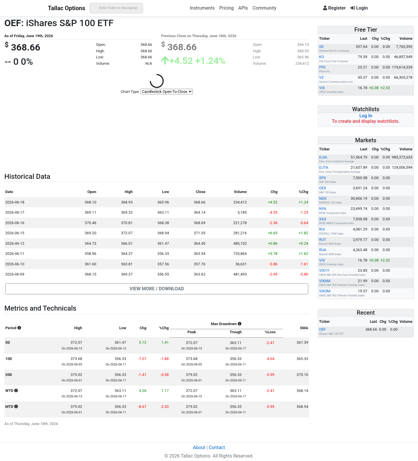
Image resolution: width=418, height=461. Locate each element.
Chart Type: (130, 91)
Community (264, 8)
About (199, 447)
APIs (243, 8)
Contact (217, 447)
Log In (365, 115)
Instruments (202, 8)
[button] (156, 288)
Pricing (226, 8)
